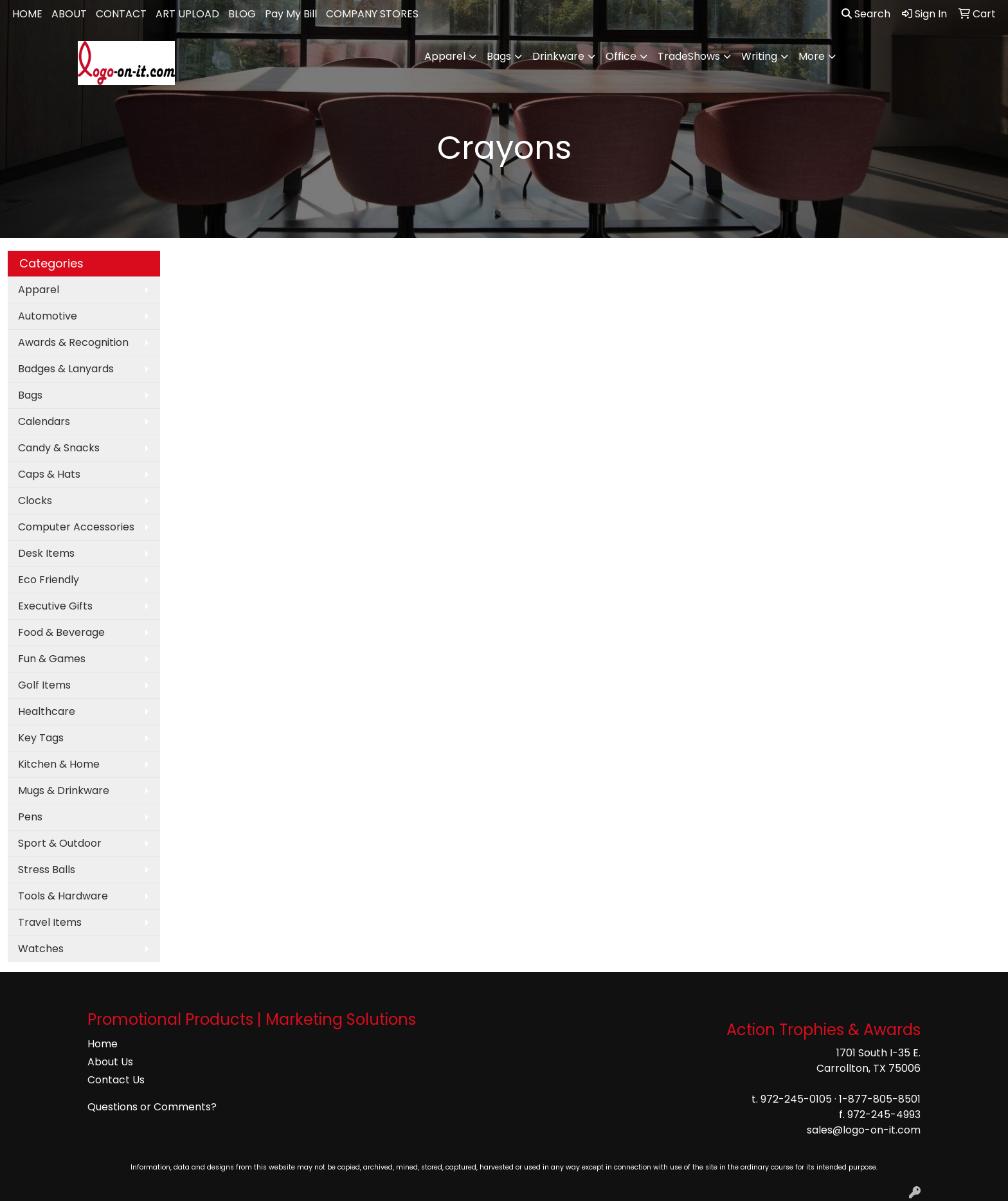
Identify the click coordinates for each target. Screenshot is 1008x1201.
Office (621, 56)
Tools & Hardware (63, 896)
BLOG (242, 13)
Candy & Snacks (59, 447)
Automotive (47, 316)
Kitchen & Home (59, 764)
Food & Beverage (61, 632)
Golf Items (44, 685)
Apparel (444, 56)
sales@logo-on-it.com (864, 1130)
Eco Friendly (48, 579)
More (811, 56)
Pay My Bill (291, 13)
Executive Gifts (55, 606)
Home (102, 1043)
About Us (110, 1061)
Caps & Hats (49, 474)
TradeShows (689, 56)
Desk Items (46, 553)
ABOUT (69, 13)
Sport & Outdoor (60, 843)
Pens (30, 816)
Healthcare (46, 711)
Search (866, 13)
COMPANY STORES (372, 13)
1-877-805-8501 (880, 1099)
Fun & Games (52, 658)
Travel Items (50, 922)
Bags (499, 56)
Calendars (44, 421)
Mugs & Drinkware (63, 790)
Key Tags (41, 737)
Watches (41, 948)
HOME (27, 13)
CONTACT (121, 13)
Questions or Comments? (152, 1106)
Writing (759, 56)
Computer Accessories (76, 526)
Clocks (35, 500)
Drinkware (558, 56)
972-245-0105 (796, 1099)
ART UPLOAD (187, 13)
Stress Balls (46, 869)
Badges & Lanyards (66, 368)
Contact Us (116, 1079)
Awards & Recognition (73, 342)
